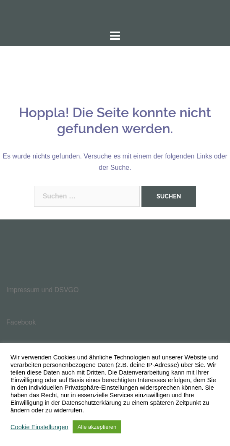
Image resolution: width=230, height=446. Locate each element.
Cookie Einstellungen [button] (39, 427)
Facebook (21, 322)
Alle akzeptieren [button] (97, 427)
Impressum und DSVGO (42, 289)
